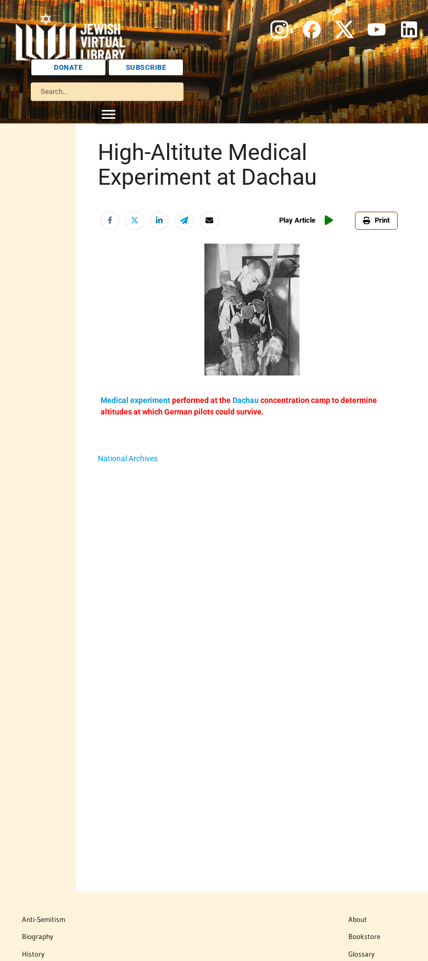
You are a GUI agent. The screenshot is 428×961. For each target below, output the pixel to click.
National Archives (128, 458)
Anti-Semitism (43, 919)
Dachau (245, 400)
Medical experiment (135, 400)
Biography (37, 936)
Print (376, 220)
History (33, 953)
